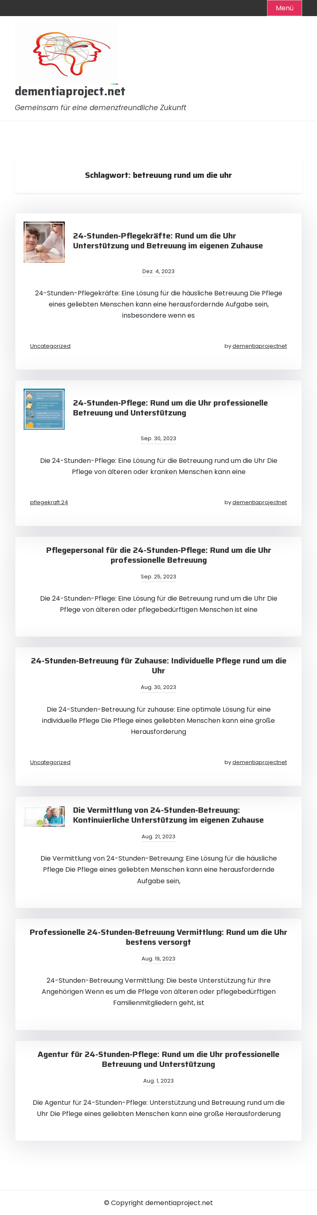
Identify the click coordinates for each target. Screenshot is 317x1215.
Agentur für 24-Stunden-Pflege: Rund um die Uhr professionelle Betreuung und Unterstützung (158, 1059)
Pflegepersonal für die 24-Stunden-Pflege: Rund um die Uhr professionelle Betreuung (158, 555)
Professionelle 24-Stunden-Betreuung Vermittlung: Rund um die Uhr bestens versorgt (158, 937)
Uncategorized (50, 346)
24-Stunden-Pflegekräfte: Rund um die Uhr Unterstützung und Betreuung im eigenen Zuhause (168, 240)
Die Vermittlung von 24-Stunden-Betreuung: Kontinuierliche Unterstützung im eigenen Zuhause (168, 815)
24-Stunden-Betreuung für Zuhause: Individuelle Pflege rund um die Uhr (158, 665)
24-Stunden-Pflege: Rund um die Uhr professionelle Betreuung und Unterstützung (170, 408)
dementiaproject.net (70, 92)
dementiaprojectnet (259, 346)
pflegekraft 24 (49, 502)
